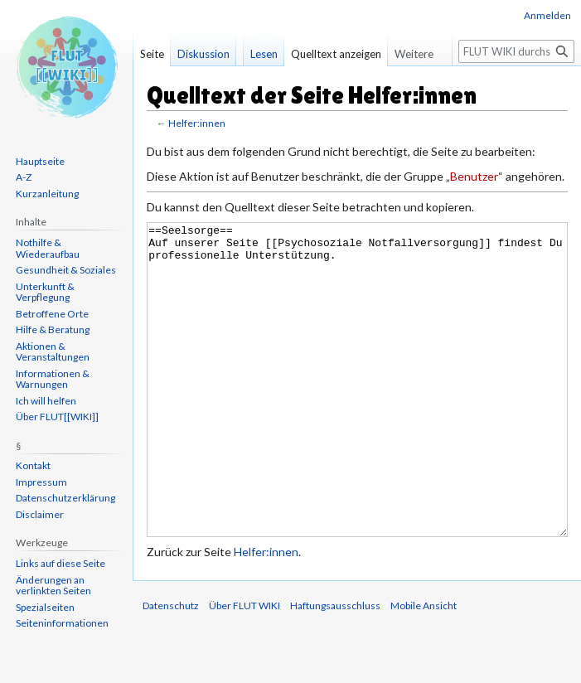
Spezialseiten (45, 607)
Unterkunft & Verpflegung (45, 292)
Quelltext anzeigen (336, 54)
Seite (152, 54)
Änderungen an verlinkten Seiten (53, 586)
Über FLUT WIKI (244, 667)
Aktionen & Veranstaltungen (53, 352)
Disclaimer (40, 514)
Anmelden (547, 15)
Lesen (264, 54)
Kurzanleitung (47, 193)
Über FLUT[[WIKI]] (57, 416)
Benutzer (474, 176)
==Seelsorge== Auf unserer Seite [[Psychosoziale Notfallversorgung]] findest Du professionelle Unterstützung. (357, 410)
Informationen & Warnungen (53, 379)
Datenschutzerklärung (65, 498)
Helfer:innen (196, 123)
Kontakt (33, 465)
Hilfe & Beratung (53, 329)
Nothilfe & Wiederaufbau (48, 248)
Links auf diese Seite (60, 563)
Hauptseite (40, 161)
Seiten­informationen (62, 623)
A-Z (23, 177)
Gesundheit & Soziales (66, 270)
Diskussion (203, 54)
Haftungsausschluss (335, 667)
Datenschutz (171, 667)
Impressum (41, 482)
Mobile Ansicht (423, 667)
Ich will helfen (46, 401)
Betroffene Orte (52, 314)
